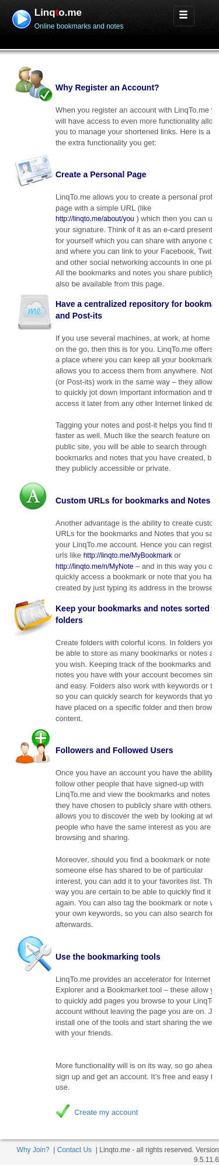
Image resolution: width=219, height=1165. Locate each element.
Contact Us (74, 1150)
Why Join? (33, 1150)
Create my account (106, 1112)
